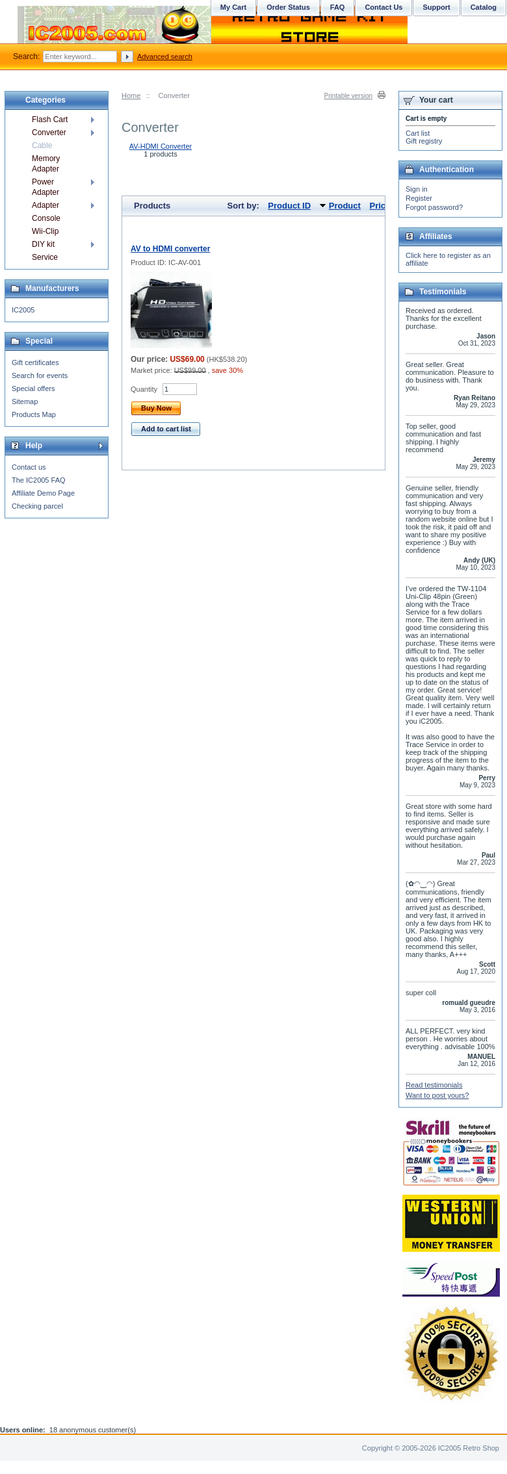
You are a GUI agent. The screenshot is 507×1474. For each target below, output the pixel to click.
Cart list (418, 133)
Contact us (29, 467)
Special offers (33, 388)
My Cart (233, 7)
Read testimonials (434, 1085)
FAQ (337, 7)
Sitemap (25, 401)
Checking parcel (37, 506)
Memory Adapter (46, 163)
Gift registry (424, 141)
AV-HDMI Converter (160, 146)
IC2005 (23, 310)
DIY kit (43, 244)
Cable (42, 145)
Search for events (40, 375)
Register (419, 198)
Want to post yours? (437, 1095)
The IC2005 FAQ (39, 480)
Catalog (484, 7)
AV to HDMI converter (170, 248)
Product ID (289, 205)
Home (131, 95)
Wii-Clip (45, 231)
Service (45, 257)
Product (345, 205)
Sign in (417, 189)
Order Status (288, 7)
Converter (49, 132)
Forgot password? (434, 207)
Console (46, 218)
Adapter (45, 205)
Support (436, 7)
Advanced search (164, 56)
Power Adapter (45, 187)
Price (379, 205)
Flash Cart (50, 119)
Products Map (34, 414)
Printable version (348, 95)
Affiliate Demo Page (43, 493)
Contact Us (383, 7)
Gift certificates (35, 362)
